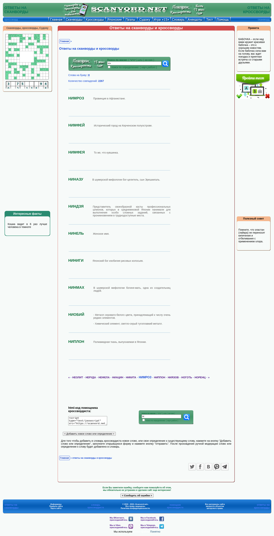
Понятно (155, 532)
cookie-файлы (141, 532)
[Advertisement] (30, 151)
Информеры (56, 506)
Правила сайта (56, 508)
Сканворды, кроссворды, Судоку (27, 27)
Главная (64, 41)
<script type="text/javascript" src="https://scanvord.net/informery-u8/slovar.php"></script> (90, 421)
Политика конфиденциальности (135, 510)
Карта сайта (56, 510)
